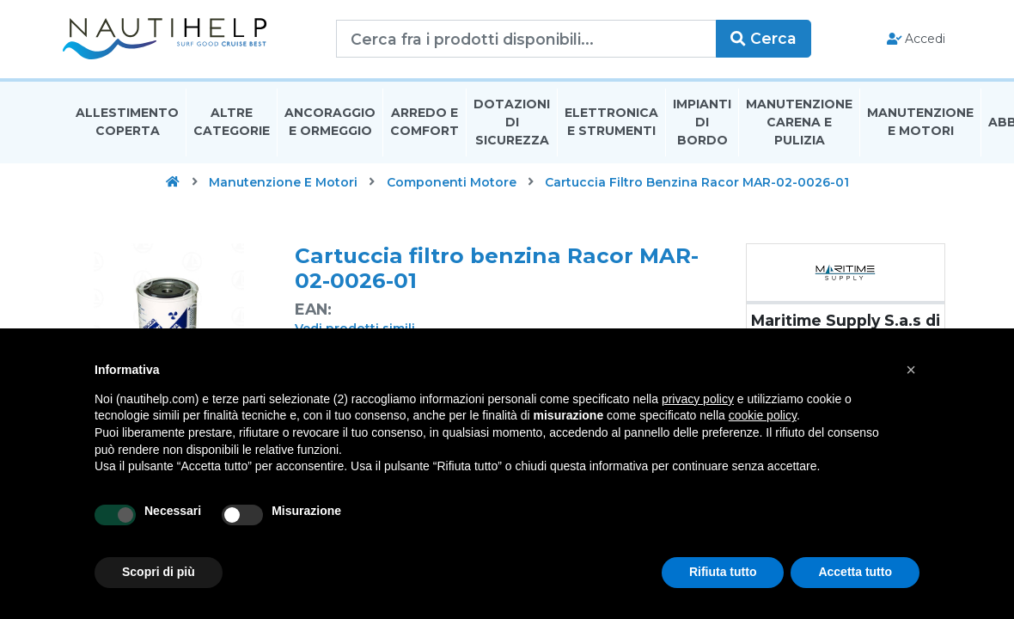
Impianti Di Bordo (702, 124)
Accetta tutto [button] (855, 572)
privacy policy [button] (698, 399)
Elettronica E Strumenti (611, 123)
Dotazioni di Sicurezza (511, 124)
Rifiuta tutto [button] (723, 572)
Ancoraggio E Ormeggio (330, 123)
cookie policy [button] (763, 415)
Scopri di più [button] (158, 572)
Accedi (909, 39)
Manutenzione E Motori (920, 123)
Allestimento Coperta (127, 123)
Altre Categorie (231, 123)
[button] (911, 369)
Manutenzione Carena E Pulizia (799, 124)
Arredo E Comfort (424, 123)
